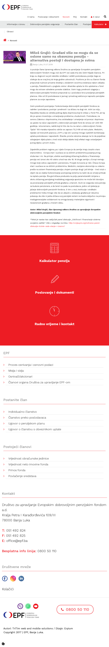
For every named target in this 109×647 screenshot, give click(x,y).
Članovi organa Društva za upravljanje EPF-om (39, 382)
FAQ (75, 17)
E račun (96, 17)
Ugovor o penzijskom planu (26, 423)
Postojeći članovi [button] (90, 24)
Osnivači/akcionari (20, 376)
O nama (30, 17)
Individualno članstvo (22, 411)
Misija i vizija (16, 370)
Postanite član (71, 24)
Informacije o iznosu (16, 24)
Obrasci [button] (10, 32)
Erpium (68, 628)
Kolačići (8, 589)
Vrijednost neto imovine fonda (28, 464)
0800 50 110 (46, 551)
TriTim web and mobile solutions (32, 628)
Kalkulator (98, 24)
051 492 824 (16, 530)
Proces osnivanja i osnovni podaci (30, 364)
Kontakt (83, 17)
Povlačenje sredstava (22, 476)
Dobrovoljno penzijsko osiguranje (45, 24)
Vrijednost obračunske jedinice (28, 458)
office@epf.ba (17, 541)
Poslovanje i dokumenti (48, 17)
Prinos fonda (16, 470)
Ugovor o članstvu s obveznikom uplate (34, 429)
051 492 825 (15, 536)
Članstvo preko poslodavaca (27, 417)
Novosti (66, 17)
